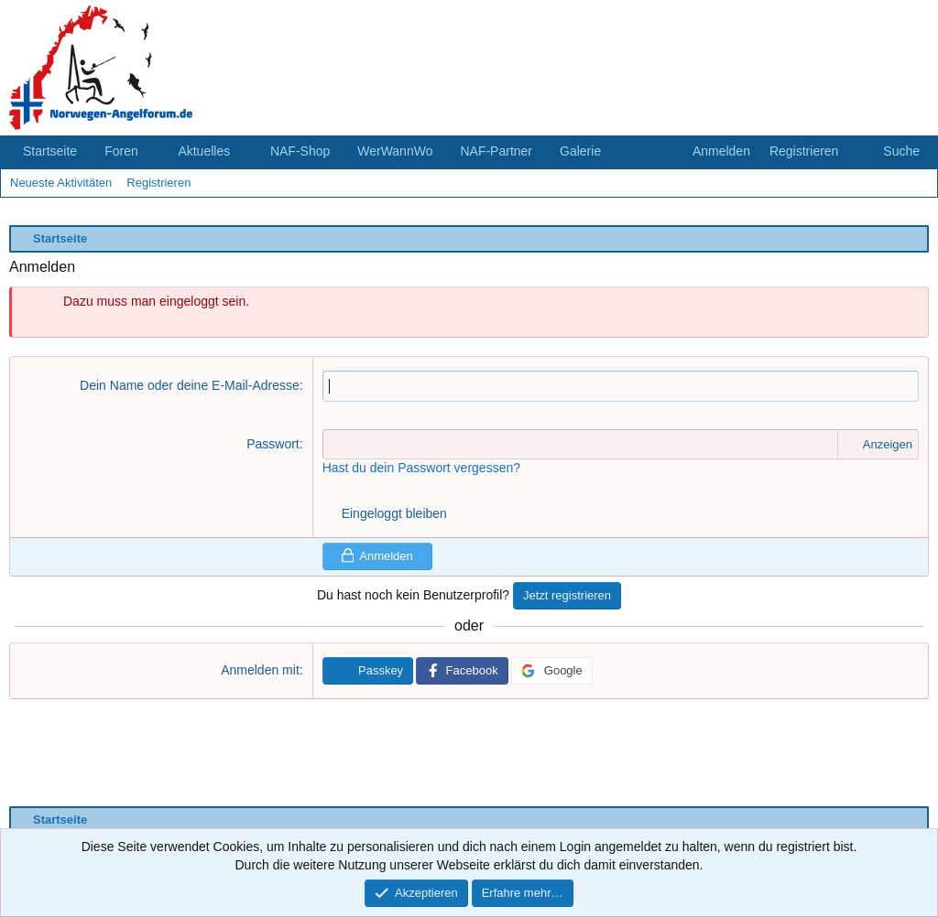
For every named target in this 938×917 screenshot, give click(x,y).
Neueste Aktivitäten (61, 182)
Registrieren (158, 182)
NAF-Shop (300, 151)
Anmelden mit (260, 670)
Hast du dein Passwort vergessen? (421, 467)
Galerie (580, 151)
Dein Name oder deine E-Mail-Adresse (190, 385)
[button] (152, 151)
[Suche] (891, 151)
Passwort (273, 444)
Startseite (50, 151)
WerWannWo (394, 151)
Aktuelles (204, 151)
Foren (121, 151)
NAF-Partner (496, 151)
